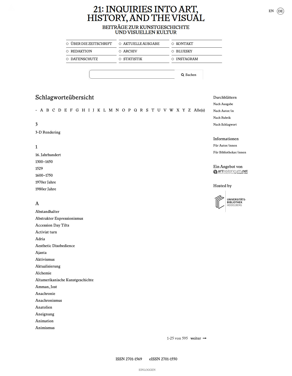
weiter (195, 338)
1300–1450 (44, 162)
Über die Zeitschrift (91, 44)
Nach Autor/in (223, 111)
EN (271, 11)
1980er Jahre (45, 189)
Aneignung (44, 314)
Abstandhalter (47, 212)
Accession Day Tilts (52, 225)
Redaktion (81, 51)
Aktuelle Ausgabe (141, 44)
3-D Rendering (47, 132)
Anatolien (43, 307)
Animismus (45, 328)
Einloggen (147, 369)
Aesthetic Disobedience (55, 246)
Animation (44, 321)
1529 (39, 169)
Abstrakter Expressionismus (59, 218)
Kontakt (184, 44)
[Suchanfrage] (134, 74)
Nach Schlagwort (225, 124)
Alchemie (43, 273)
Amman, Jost (46, 287)
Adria (40, 239)
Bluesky (183, 51)
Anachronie (45, 294)
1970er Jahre (45, 182)
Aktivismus (45, 260)
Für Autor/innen (225, 145)
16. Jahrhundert (48, 155)
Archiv (130, 51)
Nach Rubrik (222, 117)
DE (280, 11)
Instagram (186, 59)
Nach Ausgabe (223, 104)
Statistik (132, 59)
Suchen (190, 75)
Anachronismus (48, 301)
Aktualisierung (47, 266)
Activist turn (46, 232)
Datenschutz (84, 59)
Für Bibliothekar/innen (229, 152)
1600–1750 (44, 175)
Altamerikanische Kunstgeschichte (64, 280)
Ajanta (41, 253)
